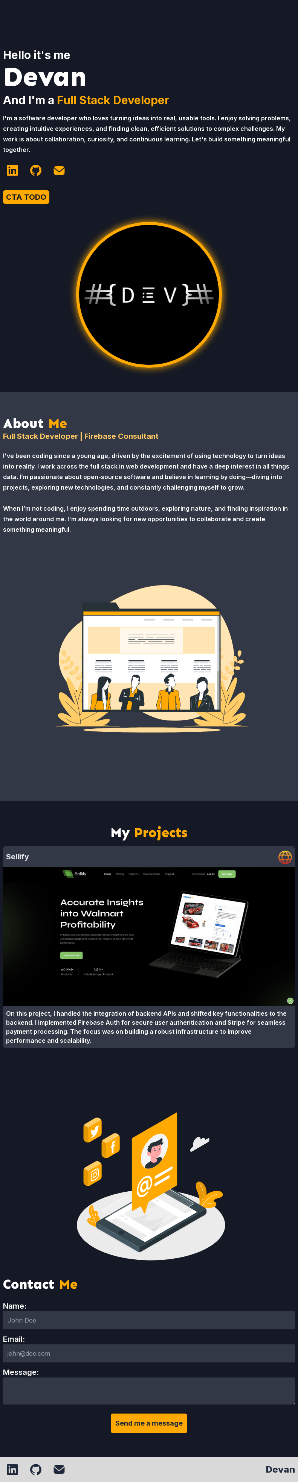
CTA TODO (26, 197)
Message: (21, 1372)
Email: (14, 1339)
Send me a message (149, 1423)
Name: (14, 1306)
